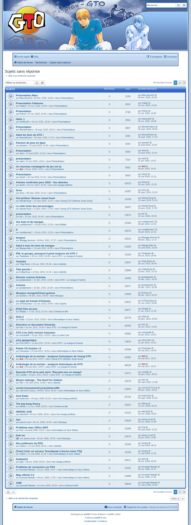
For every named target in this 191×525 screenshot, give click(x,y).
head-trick (24, 398)
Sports (63, 303)
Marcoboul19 (26, 98)
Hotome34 (24, 122)
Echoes (23, 296)
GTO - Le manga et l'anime (70, 256)
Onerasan (24, 351)
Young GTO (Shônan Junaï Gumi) (76, 201)
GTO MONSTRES (26, 340)
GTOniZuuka (26, 303)
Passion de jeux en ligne (30, 142)
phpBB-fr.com (100, 518)
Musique (59, 296)
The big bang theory (28, 403)
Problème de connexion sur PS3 (35, 467)
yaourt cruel (25, 422)
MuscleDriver (26, 137)
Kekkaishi (22, 459)
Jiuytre (23, 446)
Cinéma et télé (61, 311)
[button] (184, 82)
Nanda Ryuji (25, 201)
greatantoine (25, 280)
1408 (18, 482)
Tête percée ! (24, 269)
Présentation (23, 111)
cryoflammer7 (26, 224)
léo (21, 216)
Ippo (22, 462)
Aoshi (22, 185)
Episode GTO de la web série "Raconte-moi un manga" (49, 372)
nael (22, 161)
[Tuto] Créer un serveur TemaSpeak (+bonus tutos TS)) (49, 451)
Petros (23, 114)
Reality (23, 311)
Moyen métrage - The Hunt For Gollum (39, 380)
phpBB (87, 514)
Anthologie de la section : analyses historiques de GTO (49, 364)
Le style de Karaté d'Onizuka (33, 301)
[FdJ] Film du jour (26, 308)
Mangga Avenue (27, 240)
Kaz (21, 327)
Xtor (21, 383)
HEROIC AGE (24, 411)
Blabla (64, 224)
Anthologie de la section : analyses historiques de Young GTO (53, 356)
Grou (19, 190)
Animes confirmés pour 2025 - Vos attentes (42, 182)
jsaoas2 (23, 145)
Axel (22, 153)
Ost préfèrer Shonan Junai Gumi (35, 198)
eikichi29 (24, 414)
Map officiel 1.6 (25, 475)
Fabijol (23, 106)
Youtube (21, 261)
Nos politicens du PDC (29, 443)
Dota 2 (20, 316)
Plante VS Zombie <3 (28, 348)
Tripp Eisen (25, 264)
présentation (23, 158)
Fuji (21, 430)
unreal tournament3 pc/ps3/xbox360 (37, 388)
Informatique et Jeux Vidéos (66, 319)
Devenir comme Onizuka (30, 277)
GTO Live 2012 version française (35, 332)
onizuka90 (24, 335)
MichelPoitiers (26, 129)
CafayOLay (25, 272)
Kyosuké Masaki (27, 469)
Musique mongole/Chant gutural (35, 293)
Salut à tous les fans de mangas (35, 245)
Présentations (67, 98)
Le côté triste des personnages (34, 206)
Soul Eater (22, 395)
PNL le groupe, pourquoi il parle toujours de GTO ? (47, 253)
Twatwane (24, 256)
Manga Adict (25, 248)
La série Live (63, 335)
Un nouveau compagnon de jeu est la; (39, 166)
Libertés (62, 264)
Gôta (22, 319)
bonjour (20, 237)
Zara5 (22, 177)
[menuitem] (34, 56)
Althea (23, 406)
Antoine (20, 285)
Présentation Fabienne (29, 103)
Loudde (23, 375)
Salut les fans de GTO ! (30, 134)
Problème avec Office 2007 (32, 427)
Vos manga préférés (62, 185)
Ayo (18, 419)
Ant (21, 169)
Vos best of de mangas (29, 221)
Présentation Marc (27, 95)
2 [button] (180, 82)
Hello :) (20, 119)
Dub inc (20, 435)
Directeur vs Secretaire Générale (35, 324)
